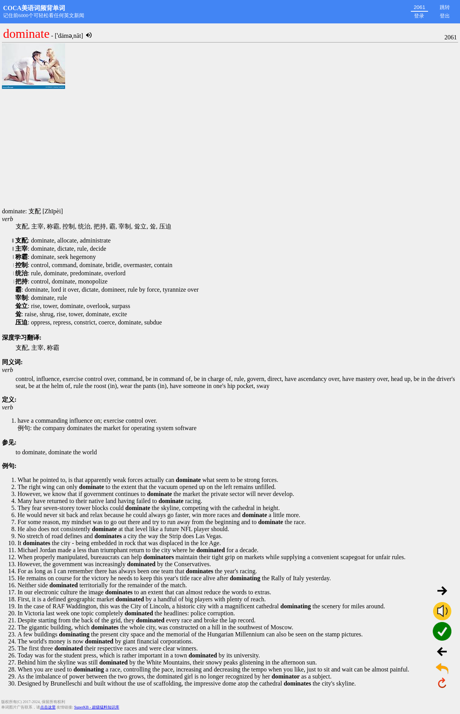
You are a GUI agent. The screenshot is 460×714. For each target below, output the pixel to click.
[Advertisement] (230, 149)
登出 (445, 16)
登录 (419, 16)
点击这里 (48, 707)
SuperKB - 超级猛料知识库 (96, 707)
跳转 (445, 7)
